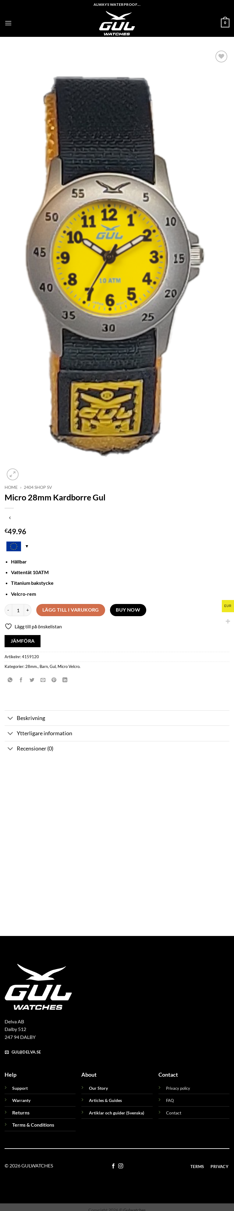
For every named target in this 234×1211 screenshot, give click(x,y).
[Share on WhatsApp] (10, 680)
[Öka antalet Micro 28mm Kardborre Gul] (27, 610)
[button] (8, 23)
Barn (44, 666)
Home (11, 487)
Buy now (128, 610)
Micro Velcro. (69, 666)
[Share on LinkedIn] (65, 680)
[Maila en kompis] (43, 680)
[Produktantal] (18, 610)
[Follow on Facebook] (113, 1166)
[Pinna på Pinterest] (54, 680)
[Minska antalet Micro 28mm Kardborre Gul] (8, 610)
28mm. (31, 666)
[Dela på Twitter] (32, 680)
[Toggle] (10, 718)
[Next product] (10, 518)
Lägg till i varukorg (70, 610)
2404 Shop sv (38, 487)
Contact (173, 1112)
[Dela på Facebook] (21, 680)
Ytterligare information (38, 733)
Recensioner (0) (29, 749)
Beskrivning (25, 718)
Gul (53, 666)
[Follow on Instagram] (120, 1166)
